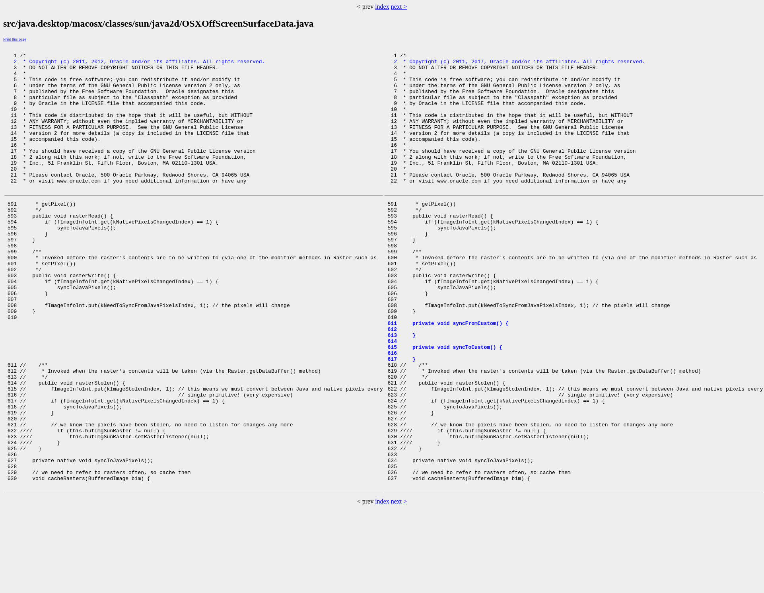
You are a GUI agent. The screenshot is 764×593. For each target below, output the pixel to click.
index (382, 6)
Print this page (14, 39)
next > (399, 6)
